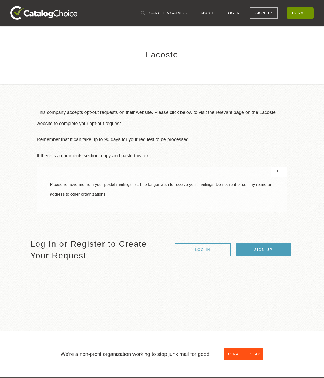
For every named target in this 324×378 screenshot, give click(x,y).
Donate (300, 13)
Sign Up (263, 13)
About (207, 13)
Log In (233, 13)
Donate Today (243, 354)
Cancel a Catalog (169, 13)
